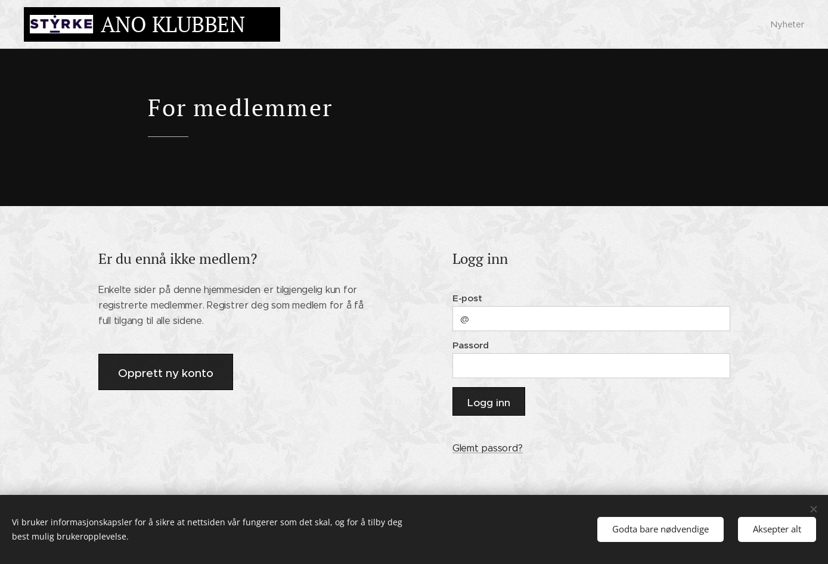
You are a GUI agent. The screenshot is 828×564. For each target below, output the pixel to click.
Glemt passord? (487, 448)
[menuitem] (785, 24)
